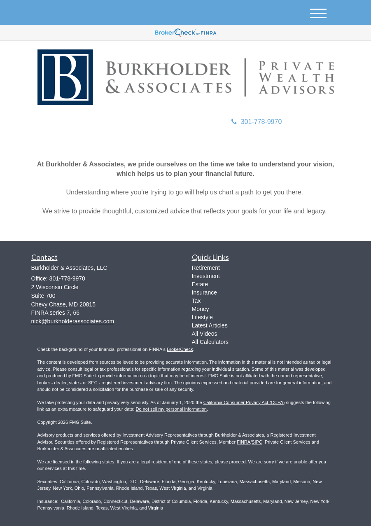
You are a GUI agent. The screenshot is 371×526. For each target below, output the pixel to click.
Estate (200, 284)
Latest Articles (210, 325)
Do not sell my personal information (171, 409)
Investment (206, 276)
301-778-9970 (256, 121)
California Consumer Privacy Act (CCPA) (244, 402)
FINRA (243, 442)
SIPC (257, 442)
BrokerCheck (180, 349)
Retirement (206, 267)
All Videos (204, 333)
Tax (196, 300)
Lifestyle (202, 317)
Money (200, 309)
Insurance (204, 292)
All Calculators (210, 342)
